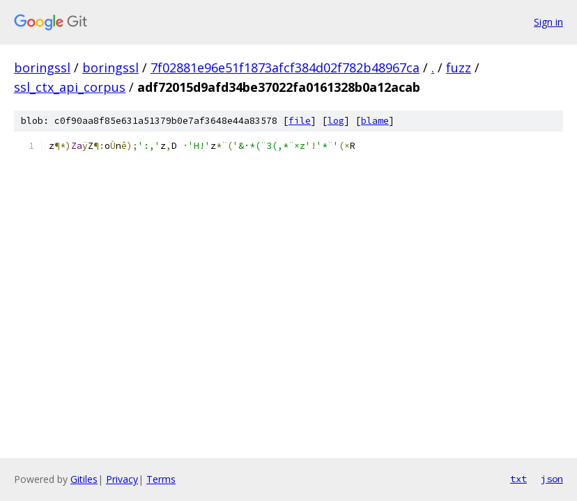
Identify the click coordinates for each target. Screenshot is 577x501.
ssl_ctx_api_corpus (69, 87)
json (552, 478)
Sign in (548, 22)
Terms (161, 479)
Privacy (122, 479)
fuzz (458, 67)
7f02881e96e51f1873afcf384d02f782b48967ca (285, 67)
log (336, 121)
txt (518, 478)
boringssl (42, 67)
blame (375, 121)
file (299, 121)
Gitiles (84, 479)
